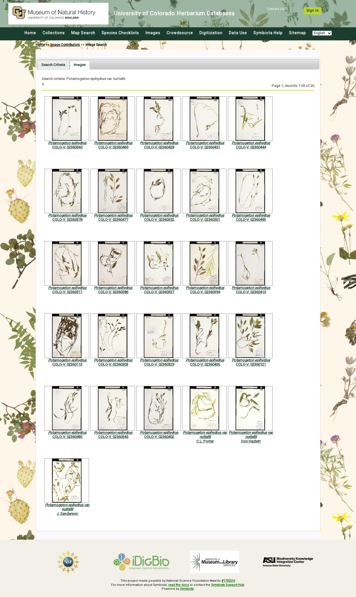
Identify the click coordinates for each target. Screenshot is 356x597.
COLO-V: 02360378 (67, 219)
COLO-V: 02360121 (251, 364)
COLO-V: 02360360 (67, 147)
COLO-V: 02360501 (205, 219)
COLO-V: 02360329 (159, 364)
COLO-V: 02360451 (205, 147)
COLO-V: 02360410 (251, 292)
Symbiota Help (268, 33)
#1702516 (228, 581)
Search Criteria (53, 65)
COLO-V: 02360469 (113, 147)
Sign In (312, 11)
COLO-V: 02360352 (159, 219)
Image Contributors (65, 45)
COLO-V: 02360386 (113, 292)
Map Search (83, 33)
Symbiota (187, 589)
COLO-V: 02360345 (113, 437)
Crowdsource (180, 33)
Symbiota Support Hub (227, 585)
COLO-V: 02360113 (67, 364)
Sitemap (297, 33)
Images (152, 33)
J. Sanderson (67, 514)
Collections (54, 33)
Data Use (238, 33)
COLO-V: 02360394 (205, 292)
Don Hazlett (251, 441)
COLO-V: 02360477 (113, 219)
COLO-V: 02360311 (67, 292)
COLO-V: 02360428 (159, 147)
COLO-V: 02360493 (251, 219)
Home (30, 33)
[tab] (53, 64)
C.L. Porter (205, 441)
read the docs (178, 585)
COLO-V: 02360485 (67, 437)
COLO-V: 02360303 (113, 364)
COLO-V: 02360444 (251, 147)
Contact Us (275, 9)
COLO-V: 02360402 (159, 437)
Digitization (210, 33)
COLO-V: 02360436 (205, 364)
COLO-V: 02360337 (159, 292)
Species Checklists (120, 33)
